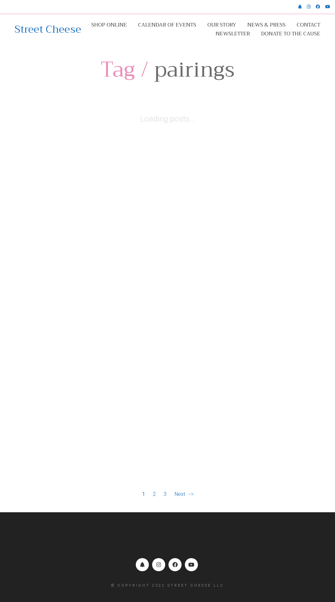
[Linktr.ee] (142, 564)
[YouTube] (191, 564)
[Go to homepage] (48, 29)
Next (183, 494)
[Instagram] (158, 564)
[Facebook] (175, 564)
